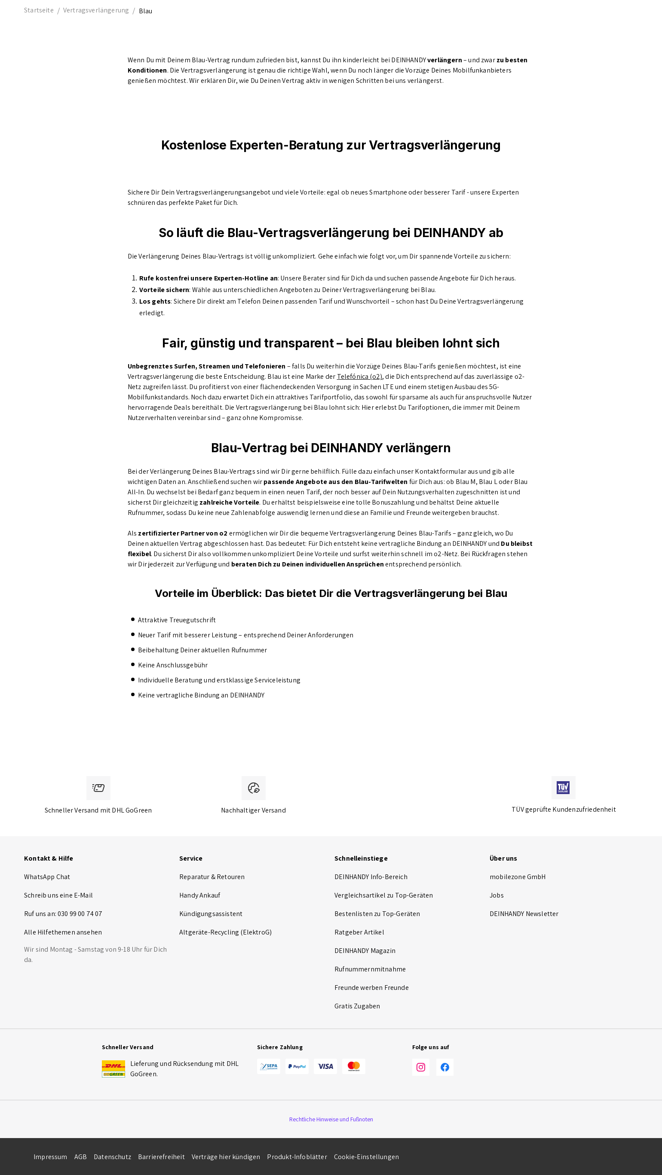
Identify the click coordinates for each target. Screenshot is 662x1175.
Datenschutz (112, 1156)
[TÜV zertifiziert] (564, 787)
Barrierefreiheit (161, 1156)
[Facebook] (445, 1069)
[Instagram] (420, 1069)
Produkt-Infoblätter (297, 1156)
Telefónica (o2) (360, 376)
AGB (80, 1156)
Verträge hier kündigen (226, 1156)
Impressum (50, 1156)
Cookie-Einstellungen (366, 1156)
